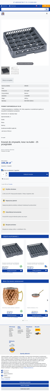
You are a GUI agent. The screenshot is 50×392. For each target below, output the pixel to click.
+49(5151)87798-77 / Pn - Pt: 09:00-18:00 (25, 2)
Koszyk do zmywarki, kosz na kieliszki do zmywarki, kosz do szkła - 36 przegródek (10, 263)
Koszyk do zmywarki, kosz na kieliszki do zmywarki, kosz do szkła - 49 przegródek (35, 263)
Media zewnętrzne (8, 373)
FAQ (10, 331)
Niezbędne (6, 370)
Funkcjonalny (7, 377)
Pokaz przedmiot (39, 270)
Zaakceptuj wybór (25, 389)
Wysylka (11, 272)
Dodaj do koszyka (36, 174)
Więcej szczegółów (7, 80)
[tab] (7, 80)
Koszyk (19, 332)
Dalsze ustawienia (5, 379)
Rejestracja (20, 331)
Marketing (6, 372)
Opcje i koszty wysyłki (11, 334)
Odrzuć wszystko (25, 385)
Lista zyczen (5, 179)
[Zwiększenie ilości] (6, 173)
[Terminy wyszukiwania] (23, 9)
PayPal (5, 375)
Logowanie (20, 330)
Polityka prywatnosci (28, 367)
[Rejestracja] (12, 6)
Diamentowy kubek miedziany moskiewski (10, 307)
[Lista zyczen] (40, 6)
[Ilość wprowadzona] (3, 174)
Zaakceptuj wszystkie (25, 382)
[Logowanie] (4, 6)
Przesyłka (10, 184)
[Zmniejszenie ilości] (6, 175)
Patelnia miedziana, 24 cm (32, 307)
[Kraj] (36, 6)
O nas (27, 334)
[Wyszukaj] (47, 9)
